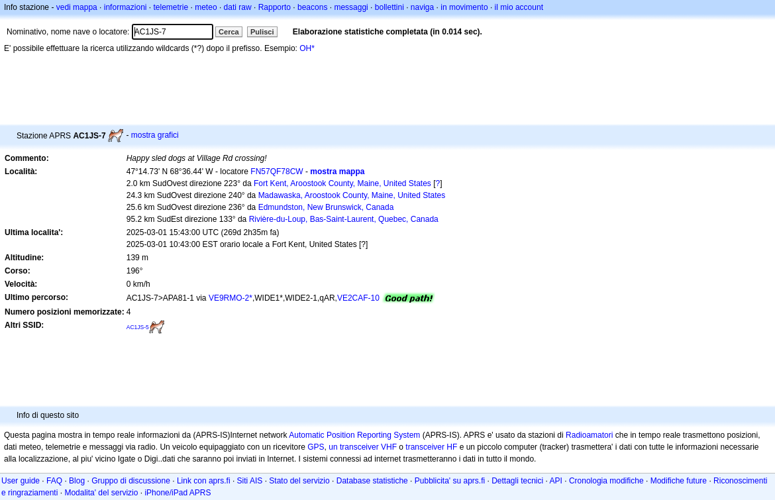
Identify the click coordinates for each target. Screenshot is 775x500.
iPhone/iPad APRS (177, 492)
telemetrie (171, 7)
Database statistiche (372, 480)
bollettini (389, 7)
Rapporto (274, 7)
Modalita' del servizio (101, 492)
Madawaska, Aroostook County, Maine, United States (352, 195)
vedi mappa (76, 7)
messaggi (351, 7)
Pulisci (262, 32)
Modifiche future (678, 480)
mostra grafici (155, 135)
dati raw (238, 7)
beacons (312, 7)
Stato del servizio (299, 480)
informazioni (125, 7)
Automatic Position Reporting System (354, 435)
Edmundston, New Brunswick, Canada (326, 207)
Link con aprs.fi (204, 480)
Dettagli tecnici (517, 480)
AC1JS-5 (138, 327)
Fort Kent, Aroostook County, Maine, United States (342, 183)
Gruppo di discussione (130, 480)
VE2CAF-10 (358, 298)
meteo (206, 7)
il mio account (519, 7)
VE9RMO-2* (230, 298)
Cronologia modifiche (606, 480)
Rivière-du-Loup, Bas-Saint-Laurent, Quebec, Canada (344, 219)
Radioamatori (589, 435)
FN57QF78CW (276, 171)
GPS (315, 447)
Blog (77, 480)
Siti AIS (250, 480)
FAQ (54, 480)
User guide (20, 480)
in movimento (464, 7)
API (556, 480)
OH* (307, 48)
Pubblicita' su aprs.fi (450, 480)
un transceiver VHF (363, 447)
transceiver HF (431, 447)
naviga (422, 7)
